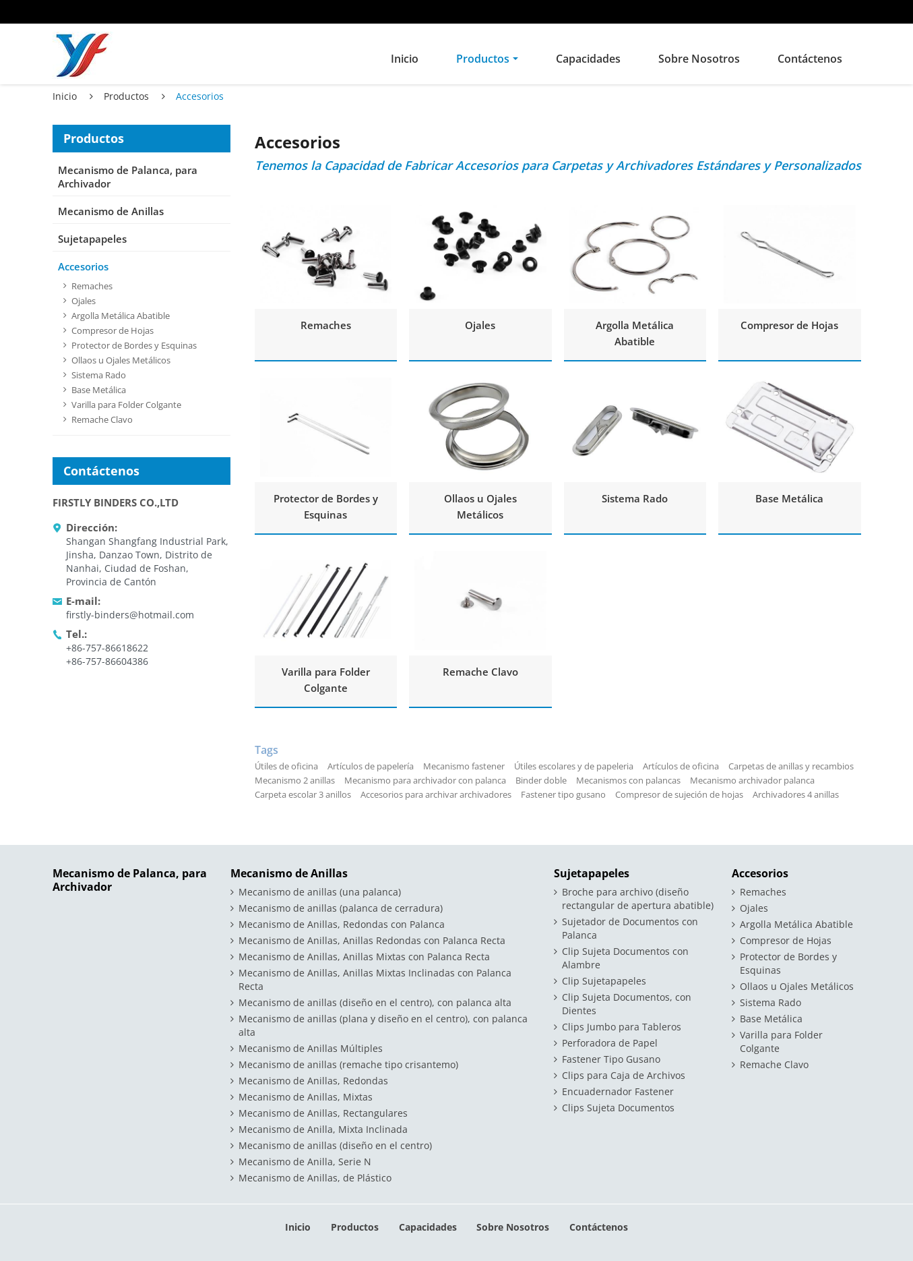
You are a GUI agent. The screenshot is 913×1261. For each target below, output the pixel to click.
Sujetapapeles (92, 238)
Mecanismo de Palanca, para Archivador (127, 176)
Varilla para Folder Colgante (326, 680)
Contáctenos (810, 58)
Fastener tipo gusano (563, 794)
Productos (126, 96)
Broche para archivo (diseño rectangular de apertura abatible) (638, 898)
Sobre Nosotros (699, 58)
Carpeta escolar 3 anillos (303, 794)
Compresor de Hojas (789, 325)
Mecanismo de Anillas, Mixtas (306, 1096)
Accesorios (83, 266)
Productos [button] (482, 58)
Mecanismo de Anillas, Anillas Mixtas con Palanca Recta (364, 956)
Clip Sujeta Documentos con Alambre (625, 958)
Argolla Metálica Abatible (635, 333)
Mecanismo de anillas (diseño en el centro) (335, 1145)
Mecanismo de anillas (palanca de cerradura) (341, 908)
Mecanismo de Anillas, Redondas (313, 1080)
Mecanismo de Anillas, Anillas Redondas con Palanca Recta (372, 940)
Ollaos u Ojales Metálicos (480, 506)
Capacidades (588, 58)
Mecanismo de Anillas (111, 211)
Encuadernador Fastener (618, 1091)
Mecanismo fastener (464, 766)
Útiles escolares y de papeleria (573, 766)
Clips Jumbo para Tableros (621, 1026)
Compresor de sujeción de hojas (679, 794)
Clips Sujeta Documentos (618, 1107)
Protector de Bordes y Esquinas (326, 506)
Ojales (480, 325)
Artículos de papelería (370, 766)
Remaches (326, 325)
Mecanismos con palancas (628, 780)
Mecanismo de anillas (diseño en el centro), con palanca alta (375, 1002)
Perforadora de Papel (610, 1042)
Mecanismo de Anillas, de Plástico (315, 1177)
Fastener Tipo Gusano (611, 1059)
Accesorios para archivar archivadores (435, 794)
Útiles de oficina (286, 766)
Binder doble (541, 780)
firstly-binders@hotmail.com (130, 614)
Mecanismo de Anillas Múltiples (311, 1048)
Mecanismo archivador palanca (752, 780)
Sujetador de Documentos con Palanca (630, 928)
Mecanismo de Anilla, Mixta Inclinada (323, 1129)
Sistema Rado (635, 498)
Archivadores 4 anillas (796, 794)
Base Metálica (789, 498)
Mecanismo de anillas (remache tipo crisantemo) (348, 1064)
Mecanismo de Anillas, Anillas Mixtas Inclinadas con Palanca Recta (375, 979)
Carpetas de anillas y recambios (791, 766)
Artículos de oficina (681, 766)
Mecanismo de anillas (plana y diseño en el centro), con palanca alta (383, 1025)
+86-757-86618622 (107, 647)
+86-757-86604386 (107, 661)
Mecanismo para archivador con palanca (425, 780)
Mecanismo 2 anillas (295, 780)
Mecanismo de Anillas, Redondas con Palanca (342, 924)
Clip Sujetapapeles (604, 980)
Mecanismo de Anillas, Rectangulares (323, 1113)
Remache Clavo (480, 671)
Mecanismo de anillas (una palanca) (320, 891)
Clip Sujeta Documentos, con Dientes (626, 1004)
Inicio (404, 58)
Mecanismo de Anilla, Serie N (305, 1161)
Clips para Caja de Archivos (623, 1075)
